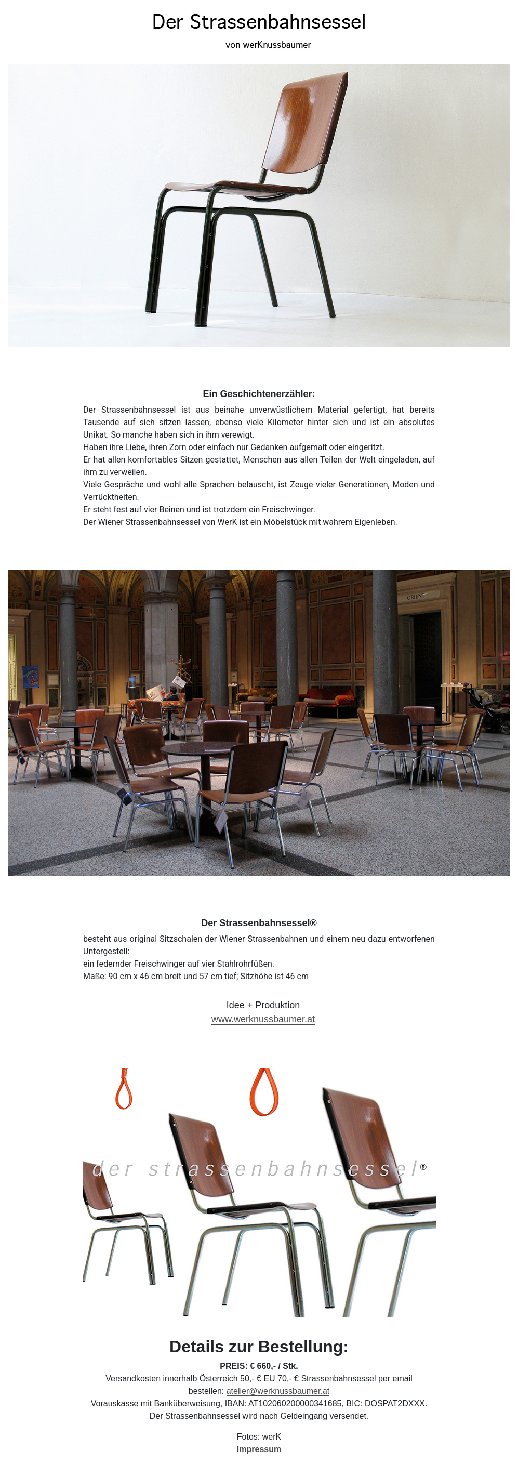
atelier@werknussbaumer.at (278, 1391)
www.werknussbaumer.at (263, 1019)
